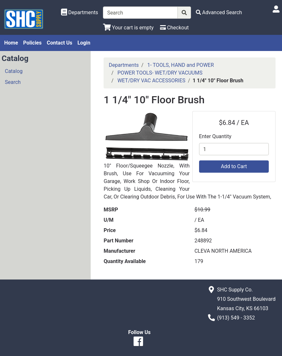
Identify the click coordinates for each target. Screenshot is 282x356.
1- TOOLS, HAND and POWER (180, 65)
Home (11, 43)
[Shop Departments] (79, 12)
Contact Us (59, 43)
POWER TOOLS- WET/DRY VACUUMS (160, 73)
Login (83, 43)
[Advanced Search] (219, 12)
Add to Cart (234, 166)
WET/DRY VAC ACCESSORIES (151, 80)
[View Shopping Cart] (128, 28)
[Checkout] (174, 28)
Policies (32, 43)
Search (13, 82)
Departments (124, 65)
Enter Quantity (215, 136)
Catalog (14, 71)
